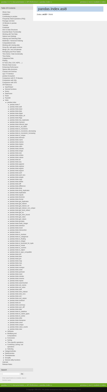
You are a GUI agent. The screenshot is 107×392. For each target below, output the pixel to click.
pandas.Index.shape (16, 151)
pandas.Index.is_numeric (18, 248)
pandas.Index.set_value (17, 287)
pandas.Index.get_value (17, 217)
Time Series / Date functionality (12, 54)
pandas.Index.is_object (17, 250)
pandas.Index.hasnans (17, 122)
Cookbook (5, 27)
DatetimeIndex (9, 353)
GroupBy (8, 358)
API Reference (32, 2)
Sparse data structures (9, 69)
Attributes (10, 331)
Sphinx (74, 389)
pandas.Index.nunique (17, 267)
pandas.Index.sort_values (18, 298)
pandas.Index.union (16, 322)
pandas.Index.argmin (17, 168)
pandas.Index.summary (17, 305)
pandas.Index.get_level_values (20, 210)
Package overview (8, 21)
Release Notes (7, 364)
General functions (10, 89)
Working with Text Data (9, 34)
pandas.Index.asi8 (16, 107)
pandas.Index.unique (16, 325)
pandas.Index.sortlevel (17, 300)
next (90, 2)
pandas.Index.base (16, 109)
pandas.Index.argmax (17, 166)
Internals (5, 362)
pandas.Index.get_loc (17, 212)
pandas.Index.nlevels (17, 148)
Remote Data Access (9, 65)
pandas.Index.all (15, 159)
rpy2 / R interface (8, 74)
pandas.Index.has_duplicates (19, 120)
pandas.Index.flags (16, 118)
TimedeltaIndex (10, 355)
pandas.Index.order (16, 270)
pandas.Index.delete (16, 181)
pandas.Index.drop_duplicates (19, 190)
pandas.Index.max (16, 263)
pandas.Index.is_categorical (19, 237)
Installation (5, 14)
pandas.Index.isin (15, 254)
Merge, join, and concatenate (11, 49)
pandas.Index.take (16, 309)
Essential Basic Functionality (11, 32)
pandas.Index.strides (16, 155)
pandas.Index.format (16, 199)
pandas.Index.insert (16, 228)
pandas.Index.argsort (17, 170)
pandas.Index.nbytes (16, 144)
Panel (7, 96)
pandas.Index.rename (17, 278)
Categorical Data (7, 58)
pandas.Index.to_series (17, 316)
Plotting (4, 60)
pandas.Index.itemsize (17, 137)
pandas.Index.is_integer (17, 241)
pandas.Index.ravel (16, 274)
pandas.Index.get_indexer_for (19, 206)
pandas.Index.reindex (17, 276)
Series (7, 91)
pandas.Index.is (15, 232)
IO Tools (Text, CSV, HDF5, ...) (12, 63)
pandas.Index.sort (15, 296)
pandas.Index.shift (16, 289)
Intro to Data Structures (10, 30)
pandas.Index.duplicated (18, 192)
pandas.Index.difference (18, 186)
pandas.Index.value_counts (19, 327)
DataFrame (8, 93)
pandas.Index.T (15, 104)
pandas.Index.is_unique (17, 135)
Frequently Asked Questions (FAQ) (13, 19)
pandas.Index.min (15, 265)
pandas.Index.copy (16, 179)
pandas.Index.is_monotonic (19, 129)
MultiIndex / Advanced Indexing (12, 41)
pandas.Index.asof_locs (17, 175)
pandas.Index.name (16, 140)
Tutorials (5, 25)
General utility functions (12, 360)
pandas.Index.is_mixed (17, 245)
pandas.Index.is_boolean (18, 234)
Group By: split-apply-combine (12, 47)
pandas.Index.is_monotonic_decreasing (23, 131)
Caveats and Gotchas (9, 71)
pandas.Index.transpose (18, 320)
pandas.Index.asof (16, 173)
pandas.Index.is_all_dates (18, 126)
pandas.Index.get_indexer (18, 204)
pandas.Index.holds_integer (19, 223)
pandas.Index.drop (16, 188)
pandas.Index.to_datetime (18, 311)
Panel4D (8, 98)
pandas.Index (45, 2)
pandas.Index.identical (17, 226)
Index (6, 100)
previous (83, 2)
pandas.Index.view (16, 329)
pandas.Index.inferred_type (19, 124)
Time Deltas (6, 56)
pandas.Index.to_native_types (19, 314)
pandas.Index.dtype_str (17, 115)
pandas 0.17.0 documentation (13, 2)
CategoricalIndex (10, 351)
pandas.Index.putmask (17, 272)
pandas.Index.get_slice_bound (20, 215)
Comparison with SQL (9, 80)
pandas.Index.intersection (18, 230)
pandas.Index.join (15, 259)
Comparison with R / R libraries (12, 78)
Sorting (9, 340)
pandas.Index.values (16, 157)
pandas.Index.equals (16, 195)
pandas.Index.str (15, 303)
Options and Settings (9, 36)
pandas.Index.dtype (16, 113)
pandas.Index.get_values (18, 219)
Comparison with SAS (9, 82)
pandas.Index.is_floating (18, 239)
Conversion (11, 338)
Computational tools (8, 43)
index (104, 2)
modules (96, 2)
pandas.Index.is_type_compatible (21, 252)
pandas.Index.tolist (16, 318)
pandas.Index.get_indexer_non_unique (22, 208)
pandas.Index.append (17, 164)
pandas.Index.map (16, 261)
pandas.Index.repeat (16, 281)
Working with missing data (11, 45)
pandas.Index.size (16, 153)
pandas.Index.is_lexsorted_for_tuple (21, 243)
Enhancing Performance (10, 67)
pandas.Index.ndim (16, 146)
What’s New (6, 12)
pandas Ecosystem (8, 76)
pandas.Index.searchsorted (19, 283)
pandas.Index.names (16, 142)
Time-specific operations (15, 342)
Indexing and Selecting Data (11, 38)
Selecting (10, 349)
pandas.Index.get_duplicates (19, 201)
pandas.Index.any (15, 162)
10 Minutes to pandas (9, 23)
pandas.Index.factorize (17, 197)
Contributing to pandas (9, 16)
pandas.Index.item (16, 256)
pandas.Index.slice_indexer (19, 292)
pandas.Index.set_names (18, 285)
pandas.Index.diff (15, 184)
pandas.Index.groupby (17, 221)
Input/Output (9, 87)
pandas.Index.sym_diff (17, 307)
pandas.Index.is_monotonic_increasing (22, 133)
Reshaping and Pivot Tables (11, 52)
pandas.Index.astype (16, 177)
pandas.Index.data (16, 111)
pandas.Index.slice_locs (17, 294)
